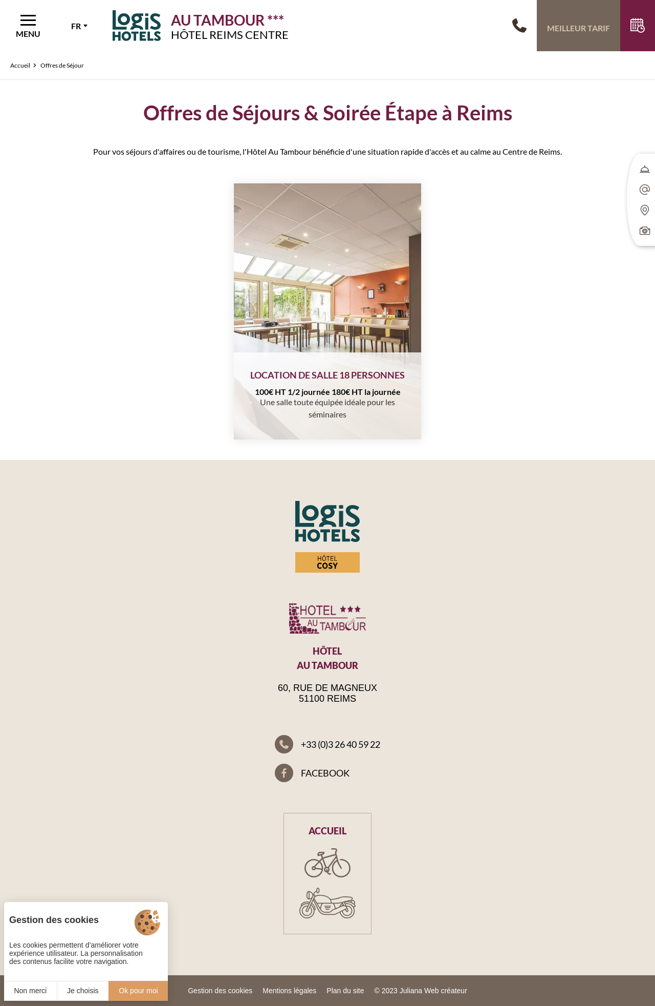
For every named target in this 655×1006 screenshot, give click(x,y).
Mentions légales (289, 991)
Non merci (30, 991)
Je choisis (82, 991)
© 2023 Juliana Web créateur (421, 991)
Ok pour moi (138, 991)
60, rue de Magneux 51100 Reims (327, 693)
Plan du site (345, 991)
